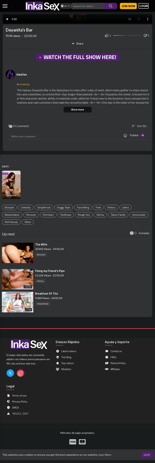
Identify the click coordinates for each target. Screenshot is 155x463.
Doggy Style (63, 207)
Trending (63, 357)
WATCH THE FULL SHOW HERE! (77, 57)
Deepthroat (43, 207)
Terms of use (17, 395)
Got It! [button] (147, 455)
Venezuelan (139, 215)
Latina (125, 207)
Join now (128, 6)
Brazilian (41, 254)
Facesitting (83, 207)
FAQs (110, 357)
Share (77, 43)
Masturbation (12, 215)
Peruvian (31, 215)
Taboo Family (118, 215)
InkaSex (21, 74)
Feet (98, 207)
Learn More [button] (104, 455)
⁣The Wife (41, 244)
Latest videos (66, 351)
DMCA (13, 407)
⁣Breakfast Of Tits (46, 293)
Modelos (63, 369)
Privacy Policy (17, 401)
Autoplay (144, 233)
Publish (137, 135)
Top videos (65, 363)
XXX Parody (11, 222)
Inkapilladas (42, 303)
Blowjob (9, 207)
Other (27, 222)
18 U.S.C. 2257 (17, 413)
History (112, 207)
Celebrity (25, 84)
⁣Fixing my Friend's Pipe (50, 271)
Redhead (66, 215)
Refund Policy (115, 363)
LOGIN (144, 6)
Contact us (113, 351)
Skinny (100, 215)
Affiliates (112, 369)
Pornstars (48, 215)
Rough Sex (84, 215)
